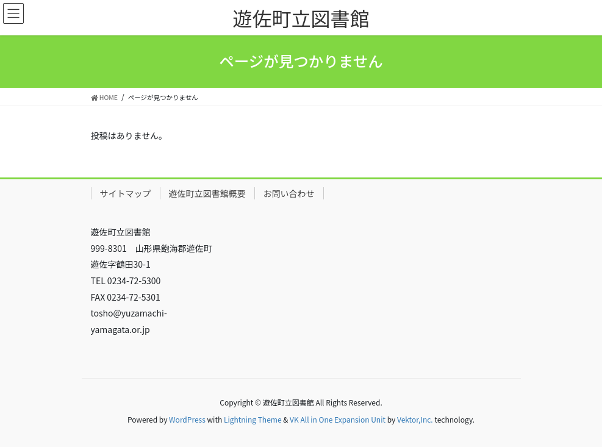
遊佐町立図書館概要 (207, 193)
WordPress (187, 419)
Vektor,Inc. (415, 419)
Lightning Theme (253, 419)
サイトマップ (125, 193)
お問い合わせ (289, 193)
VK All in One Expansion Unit (337, 419)
